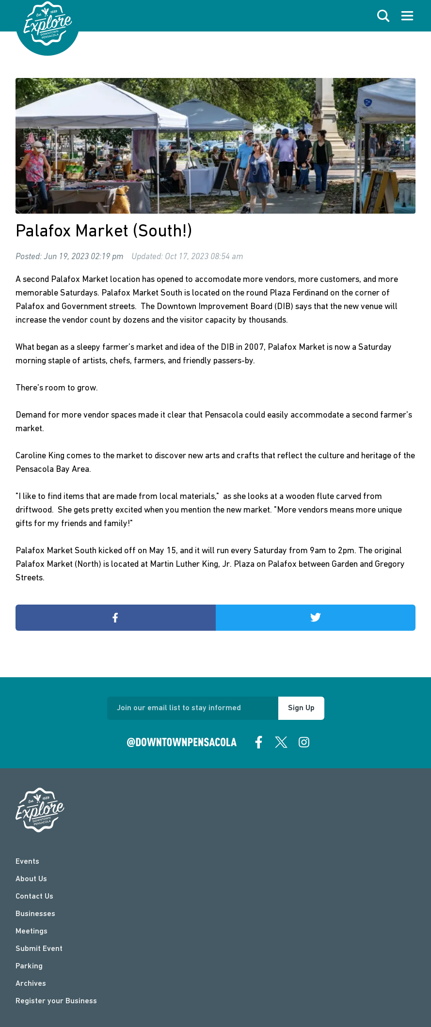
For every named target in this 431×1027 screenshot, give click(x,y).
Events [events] (27, 862)
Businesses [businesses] (35, 914)
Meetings (32, 931)
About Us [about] (31, 879)
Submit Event (39, 949)
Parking (29, 966)
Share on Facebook (68, 617)
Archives (31, 984)
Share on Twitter (269, 617)
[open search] (383, 15)
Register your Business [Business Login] (56, 1001)
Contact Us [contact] (34, 897)
